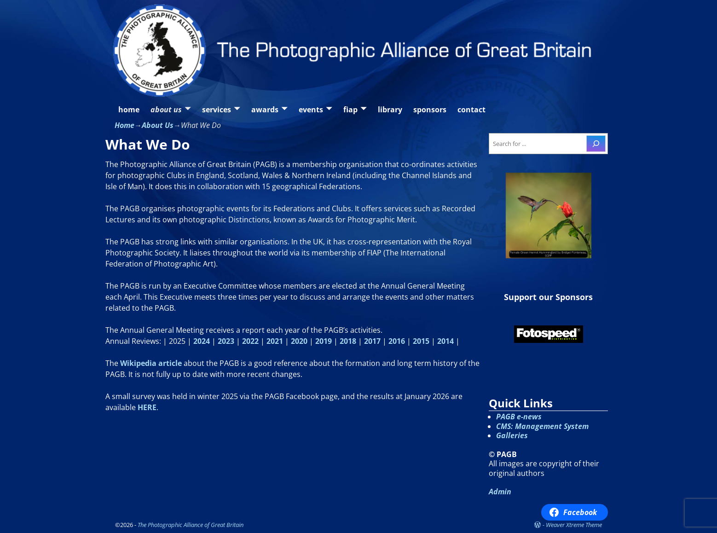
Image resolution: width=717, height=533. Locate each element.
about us (166, 109)
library (390, 109)
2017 (372, 341)
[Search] (596, 143)
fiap (350, 109)
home (128, 109)
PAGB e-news (519, 416)
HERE (147, 407)
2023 (226, 341)
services (216, 109)
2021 (274, 341)
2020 (299, 341)
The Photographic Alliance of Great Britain (190, 525)
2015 (421, 341)
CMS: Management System (542, 426)
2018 (348, 341)
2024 (201, 341)
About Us (157, 125)
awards (264, 109)
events (311, 109)
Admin (500, 492)
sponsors (429, 109)
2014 (445, 341)
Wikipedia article (151, 363)
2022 (250, 341)
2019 (323, 341)
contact (471, 109)
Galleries (512, 435)
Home (124, 125)
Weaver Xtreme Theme (574, 525)
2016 (396, 341)
